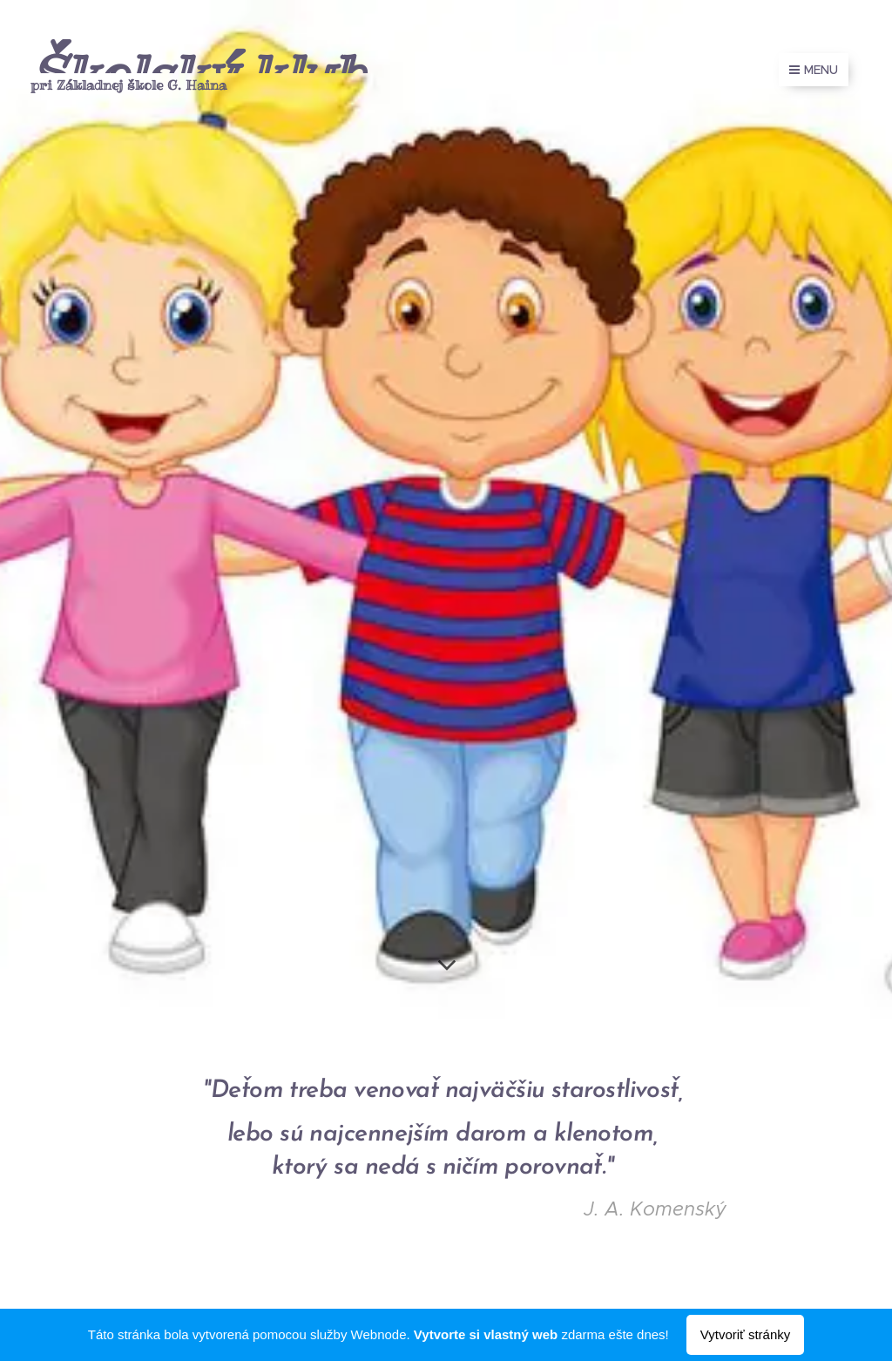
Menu (813, 70)
